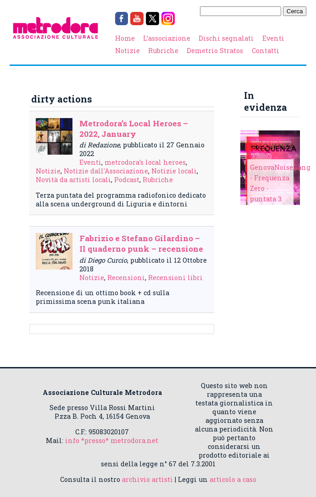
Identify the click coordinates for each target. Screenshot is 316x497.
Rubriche (163, 50)
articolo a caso (233, 479)
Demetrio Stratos (215, 50)
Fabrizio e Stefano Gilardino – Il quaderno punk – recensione (141, 243)
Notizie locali (174, 171)
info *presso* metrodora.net (111, 440)
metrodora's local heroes (145, 162)
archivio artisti (147, 479)
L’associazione (166, 38)
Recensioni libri (175, 277)
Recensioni (126, 277)
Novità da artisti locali (73, 179)
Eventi (273, 38)
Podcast (126, 179)
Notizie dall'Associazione (106, 171)
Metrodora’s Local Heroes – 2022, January (133, 128)
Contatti (265, 50)
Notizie (127, 50)
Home (125, 38)
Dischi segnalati (226, 38)
